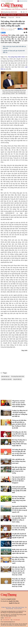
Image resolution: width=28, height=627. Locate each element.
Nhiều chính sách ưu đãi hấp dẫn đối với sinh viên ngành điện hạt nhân (19, 551)
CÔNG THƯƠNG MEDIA (6, 9)
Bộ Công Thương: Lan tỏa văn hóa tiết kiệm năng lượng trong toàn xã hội (19, 499)
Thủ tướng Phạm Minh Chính (16, 57)
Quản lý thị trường (22, 14)
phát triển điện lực (5, 376)
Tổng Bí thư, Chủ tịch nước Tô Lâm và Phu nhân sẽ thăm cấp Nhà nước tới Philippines (19, 403)
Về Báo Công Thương (6, 607)
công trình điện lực (17, 379)
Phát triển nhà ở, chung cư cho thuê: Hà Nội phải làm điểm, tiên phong (19, 527)
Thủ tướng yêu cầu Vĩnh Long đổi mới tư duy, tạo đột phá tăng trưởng (19, 434)
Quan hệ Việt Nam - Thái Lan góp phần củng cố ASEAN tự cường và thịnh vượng (19, 519)
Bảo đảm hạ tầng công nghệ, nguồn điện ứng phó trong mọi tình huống (19, 470)
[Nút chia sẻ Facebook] (11, 32)
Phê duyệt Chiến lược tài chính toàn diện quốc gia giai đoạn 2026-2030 (19, 543)
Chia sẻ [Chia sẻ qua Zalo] (3, 32)
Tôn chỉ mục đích (18, 608)
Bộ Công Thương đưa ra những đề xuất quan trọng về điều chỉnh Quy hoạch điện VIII (19, 442)
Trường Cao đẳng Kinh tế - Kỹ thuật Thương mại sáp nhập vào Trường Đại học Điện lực (19, 413)
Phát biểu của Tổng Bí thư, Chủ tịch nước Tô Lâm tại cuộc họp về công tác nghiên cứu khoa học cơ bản (18, 582)
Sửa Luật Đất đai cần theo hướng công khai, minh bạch (19, 461)
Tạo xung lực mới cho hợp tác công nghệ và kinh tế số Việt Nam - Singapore (18, 479)
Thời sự (5, 14)
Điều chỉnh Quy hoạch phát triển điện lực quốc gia (14, 47)
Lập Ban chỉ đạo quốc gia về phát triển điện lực (14, 51)
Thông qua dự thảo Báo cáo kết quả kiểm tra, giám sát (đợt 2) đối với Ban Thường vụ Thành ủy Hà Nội (19, 424)
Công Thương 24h (12, 14)
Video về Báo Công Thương (18, 607)
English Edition (23, 1)
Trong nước (11, 17)
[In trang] (26, 33)
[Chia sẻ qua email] (24, 32)
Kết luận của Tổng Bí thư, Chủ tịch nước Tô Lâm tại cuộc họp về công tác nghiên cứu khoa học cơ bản (18, 570)
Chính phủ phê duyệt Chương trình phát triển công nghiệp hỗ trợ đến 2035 (19, 489)
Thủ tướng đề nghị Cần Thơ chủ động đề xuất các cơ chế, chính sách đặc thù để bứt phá (19, 452)
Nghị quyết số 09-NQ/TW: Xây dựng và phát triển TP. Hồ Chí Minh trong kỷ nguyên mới (19, 509)
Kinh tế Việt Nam (16, 9)
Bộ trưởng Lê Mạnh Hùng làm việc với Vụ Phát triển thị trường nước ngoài (19, 560)
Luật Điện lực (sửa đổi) (6, 379)
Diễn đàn (18, 17)
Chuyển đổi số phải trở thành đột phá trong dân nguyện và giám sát (19, 535)
